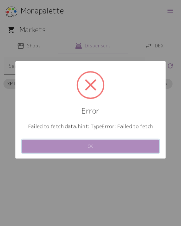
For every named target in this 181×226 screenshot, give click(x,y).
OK (90, 146)
